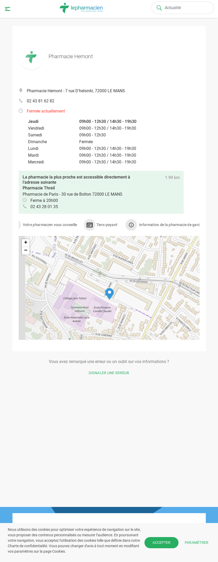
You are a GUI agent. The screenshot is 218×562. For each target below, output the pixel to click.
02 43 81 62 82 (40, 100)
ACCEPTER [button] (161, 542)
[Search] (183, 8)
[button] (109, 294)
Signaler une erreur (109, 373)
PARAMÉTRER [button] (197, 542)
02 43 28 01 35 (44, 206)
